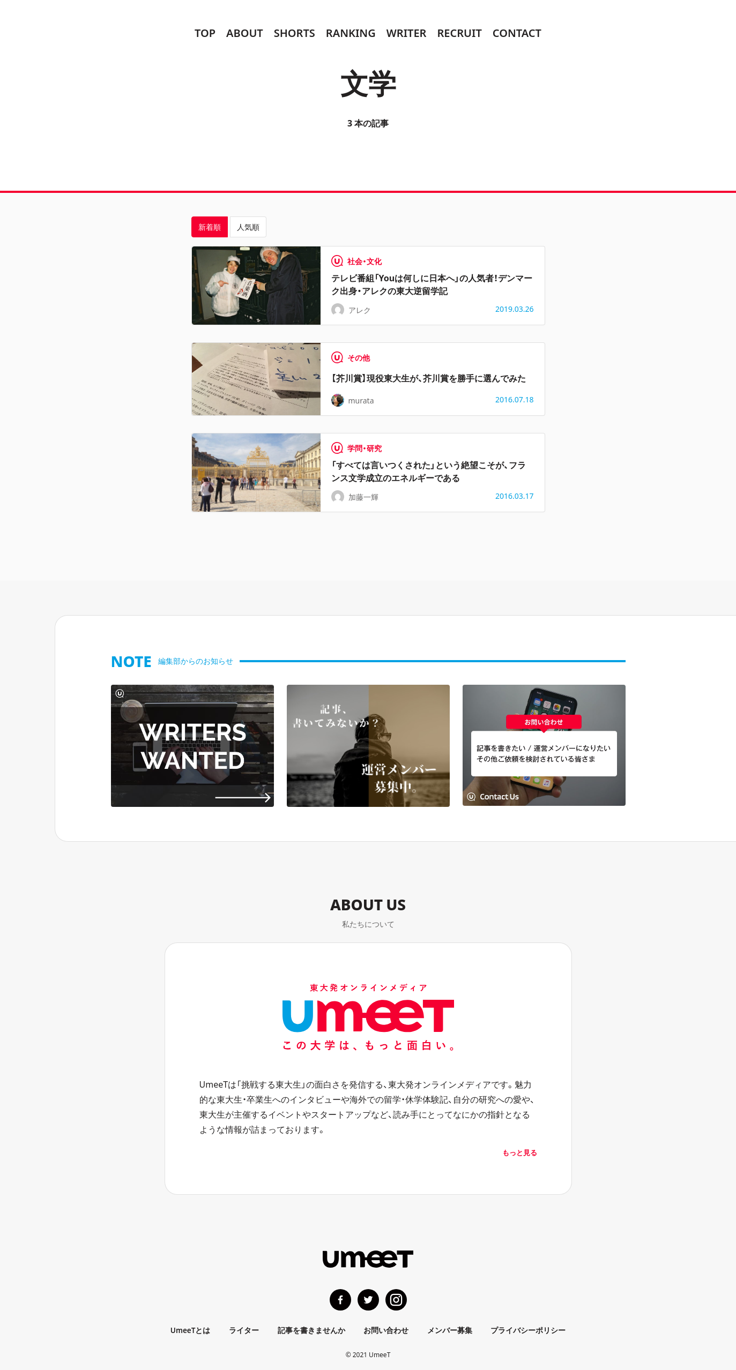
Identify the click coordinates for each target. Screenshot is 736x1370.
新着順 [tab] (209, 226)
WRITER (406, 32)
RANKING (351, 32)
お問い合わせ (386, 1329)
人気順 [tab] (248, 226)
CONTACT (517, 32)
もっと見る (519, 1152)
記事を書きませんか (311, 1329)
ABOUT (244, 32)
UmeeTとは (190, 1329)
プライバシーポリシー (528, 1329)
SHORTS (294, 32)
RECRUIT (459, 32)
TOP (205, 32)
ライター (244, 1329)
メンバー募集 (449, 1329)
